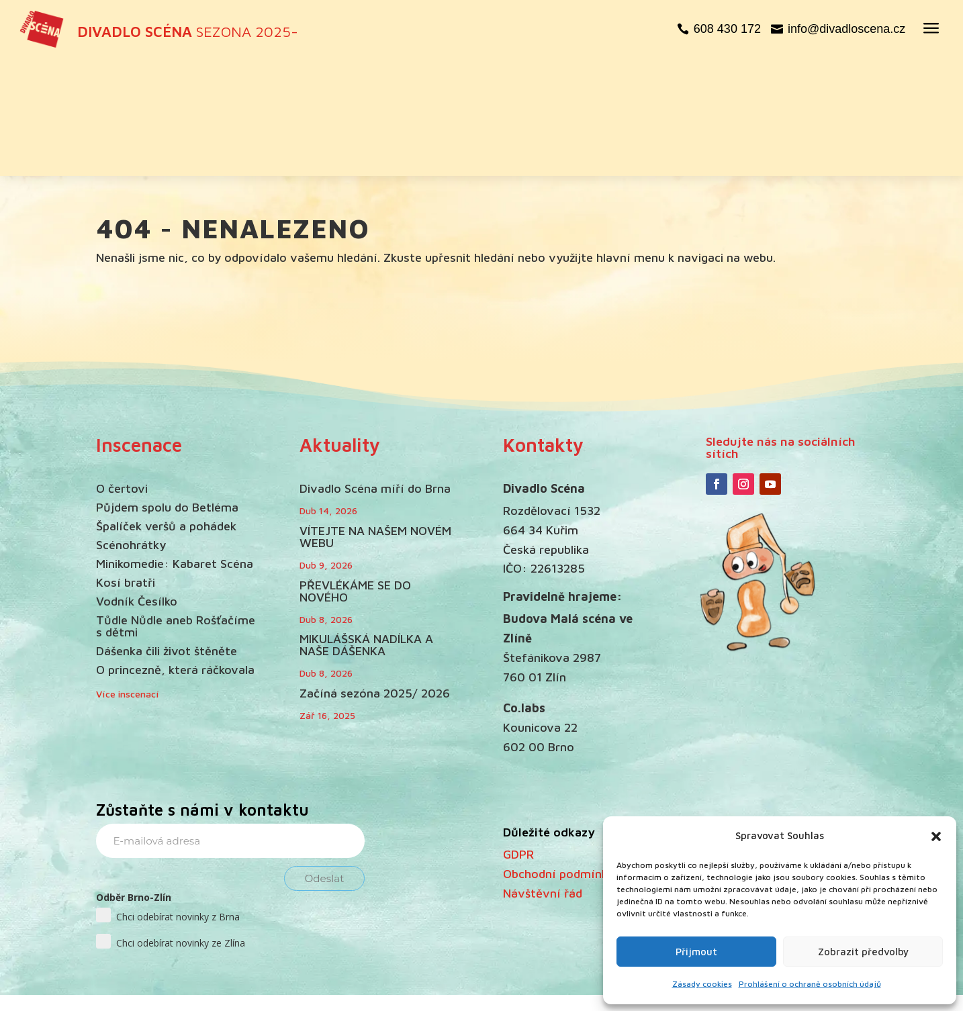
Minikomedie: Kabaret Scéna (174, 449)
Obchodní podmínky (558, 760)
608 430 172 (727, 29)
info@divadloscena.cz (846, 29)
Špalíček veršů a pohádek (166, 412)
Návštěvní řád (542, 778)
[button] (936, 836)
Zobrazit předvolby (863, 951)
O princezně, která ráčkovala (175, 555)
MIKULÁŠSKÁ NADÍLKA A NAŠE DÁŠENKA (366, 531)
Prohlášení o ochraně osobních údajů (810, 984)
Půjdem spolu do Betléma (167, 393)
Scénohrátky (131, 431)
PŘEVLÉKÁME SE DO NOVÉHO (355, 477)
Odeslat (325, 764)
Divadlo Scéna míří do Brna (375, 374)
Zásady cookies (702, 984)
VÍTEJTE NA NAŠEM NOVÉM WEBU (375, 423)
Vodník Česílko (136, 487)
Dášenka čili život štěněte (166, 537)
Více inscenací (127, 579)
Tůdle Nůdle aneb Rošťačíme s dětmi (175, 512)
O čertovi (122, 374)
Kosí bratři (125, 468)
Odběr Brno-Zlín (133, 783)
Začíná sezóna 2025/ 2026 (375, 579)
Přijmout (696, 951)
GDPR (518, 740)
